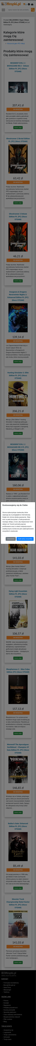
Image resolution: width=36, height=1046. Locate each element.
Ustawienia (10, 539)
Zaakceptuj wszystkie (25, 539)
